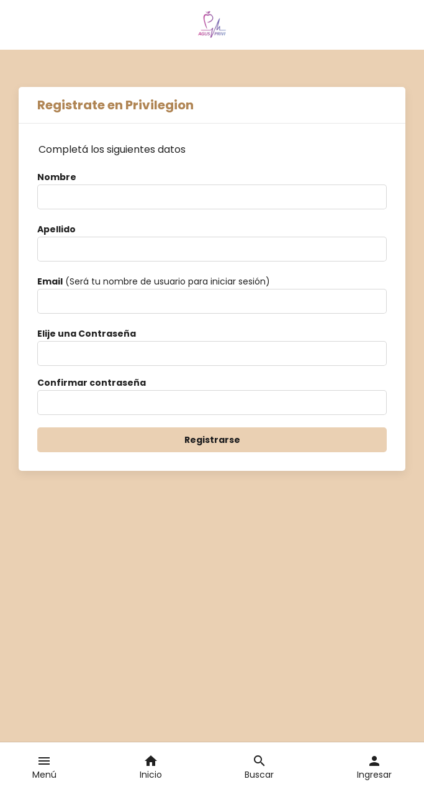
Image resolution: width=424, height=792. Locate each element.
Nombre (56, 177)
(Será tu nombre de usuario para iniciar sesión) (153, 281)
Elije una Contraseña (86, 333)
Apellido (56, 229)
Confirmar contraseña (91, 382)
